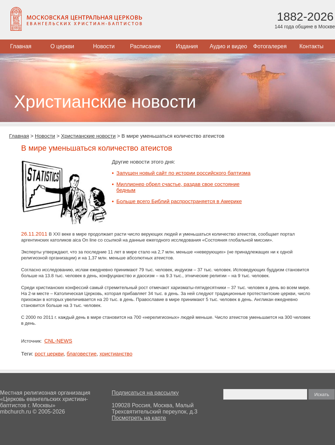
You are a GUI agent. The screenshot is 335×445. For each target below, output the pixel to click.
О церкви (62, 46)
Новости (104, 46)
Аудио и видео (228, 46)
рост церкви (49, 354)
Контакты (311, 46)
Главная (20, 46)
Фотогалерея (270, 46)
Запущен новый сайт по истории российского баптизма (184, 173)
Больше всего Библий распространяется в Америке (179, 201)
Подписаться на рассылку (145, 393)
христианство (115, 354)
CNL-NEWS (58, 341)
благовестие (82, 354)
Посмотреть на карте (139, 418)
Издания (187, 46)
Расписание (145, 46)
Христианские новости (88, 136)
